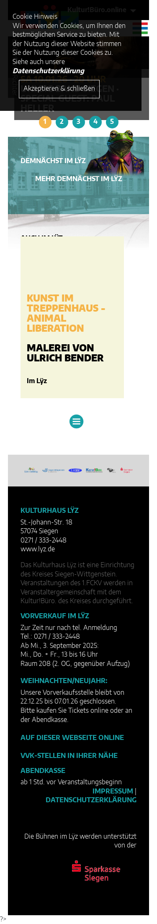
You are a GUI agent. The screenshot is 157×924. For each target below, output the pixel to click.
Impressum (113, 791)
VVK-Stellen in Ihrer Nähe (69, 756)
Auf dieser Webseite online (72, 738)
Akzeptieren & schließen (59, 88)
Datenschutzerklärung (91, 800)
